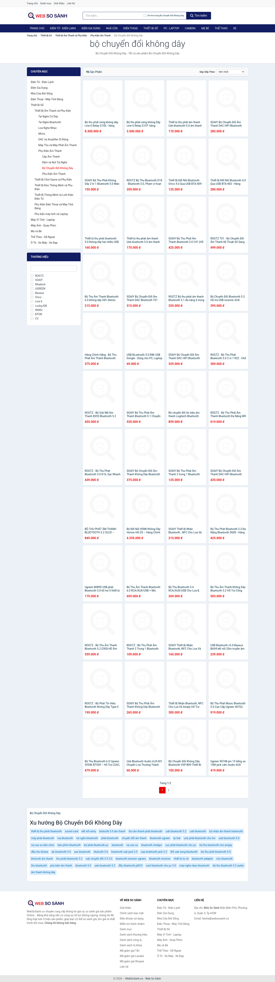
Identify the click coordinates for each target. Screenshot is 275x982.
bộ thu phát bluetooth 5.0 (216, 851)
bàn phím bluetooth (69, 845)
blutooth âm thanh (42, 858)
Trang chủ (32, 3)
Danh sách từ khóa (131, 945)
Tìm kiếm (198, 15)
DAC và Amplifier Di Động (53, 139)
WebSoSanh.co (134, 978)
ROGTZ (37, 275)
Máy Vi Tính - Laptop (43, 219)
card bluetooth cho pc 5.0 (161, 865)
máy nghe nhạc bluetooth (194, 865)
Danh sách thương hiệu (133, 934)
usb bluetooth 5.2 (176, 831)
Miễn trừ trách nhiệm (132, 923)
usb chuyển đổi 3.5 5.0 (99, 858)
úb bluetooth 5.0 (61, 851)
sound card (71, 831)
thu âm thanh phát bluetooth (145, 831)
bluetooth (117, 845)
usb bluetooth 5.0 (229, 838)
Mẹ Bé (205, 28)
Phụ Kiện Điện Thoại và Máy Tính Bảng (54, 206)
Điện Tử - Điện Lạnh (63, 28)
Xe (234, 28)
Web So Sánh (153, 978)
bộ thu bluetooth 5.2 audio (228, 865)
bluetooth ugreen (160, 838)
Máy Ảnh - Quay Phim (43, 225)
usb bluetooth (198, 831)
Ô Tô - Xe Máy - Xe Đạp (44, 242)
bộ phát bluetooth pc (96, 845)
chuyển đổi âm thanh (134, 838)
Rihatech (38, 284)
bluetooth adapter (202, 858)
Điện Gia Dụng (91, 28)
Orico (36, 297)
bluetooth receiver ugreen (131, 858)
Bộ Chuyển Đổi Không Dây (57, 168)
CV (35, 318)
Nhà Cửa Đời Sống (42, 93)
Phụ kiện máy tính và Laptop (51, 214)
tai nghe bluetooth (87, 838)
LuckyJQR (39, 305)
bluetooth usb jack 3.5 (124, 851)
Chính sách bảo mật (132, 913)
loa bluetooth (65, 838)
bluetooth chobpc (151, 845)
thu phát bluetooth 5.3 (69, 858)
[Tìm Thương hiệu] (54, 268)
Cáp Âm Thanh (51, 156)
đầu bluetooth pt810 (130, 865)
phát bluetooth (109, 838)
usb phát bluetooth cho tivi (199, 838)
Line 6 (36, 301)
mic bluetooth (224, 858)
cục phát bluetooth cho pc (180, 845)
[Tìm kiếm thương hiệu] (113, 16)
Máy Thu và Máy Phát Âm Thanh (57, 145)
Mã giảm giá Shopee (132, 961)
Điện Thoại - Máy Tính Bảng (47, 99)
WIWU (36, 310)
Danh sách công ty (131, 939)
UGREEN (38, 288)
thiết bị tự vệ (181, 858)
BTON (36, 314)
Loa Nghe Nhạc (47, 127)
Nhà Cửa (112, 28)
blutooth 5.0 (101, 851)
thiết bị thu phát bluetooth (46, 831)
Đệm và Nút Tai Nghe (54, 162)
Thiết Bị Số (150, 28)
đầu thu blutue (39, 851)
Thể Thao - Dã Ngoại (43, 236)
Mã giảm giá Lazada (132, 956)
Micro (41, 133)
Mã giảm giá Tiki (129, 950)
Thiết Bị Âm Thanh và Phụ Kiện (71, 35)
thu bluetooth (39, 865)
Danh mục (46, 3)
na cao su (132, 845)
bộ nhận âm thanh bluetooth (226, 831)
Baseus (37, 293)
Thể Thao (221, 28)
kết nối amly (89, 831)
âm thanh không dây (43, 872)
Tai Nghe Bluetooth (49, 122)
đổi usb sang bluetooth (184, 851)
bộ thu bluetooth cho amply (216, 845)
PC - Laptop (171, 28)
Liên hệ (71, 3)
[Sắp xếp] (231, 71)
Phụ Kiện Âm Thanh (101, 35)
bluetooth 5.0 (83, 865)
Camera (190, 28)
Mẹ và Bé (36, 231)
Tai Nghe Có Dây (48, 116)
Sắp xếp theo (207, 71)
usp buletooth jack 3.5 (154, 851)
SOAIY (37, 280)
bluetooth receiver (160, 858)
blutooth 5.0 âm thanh (112, 831)
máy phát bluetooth (42, 838)
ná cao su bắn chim (42, 845)
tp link (177, 838)
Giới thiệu (59, 3)
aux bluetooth (82, 851)
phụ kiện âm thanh (61, 865)
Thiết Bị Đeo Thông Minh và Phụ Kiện (53, 187)
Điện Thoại (130, 28)
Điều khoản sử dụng (132, 918)
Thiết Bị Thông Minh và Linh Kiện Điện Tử (54, 196)
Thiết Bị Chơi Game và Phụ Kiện (53, 179)
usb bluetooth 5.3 (105, 865)
